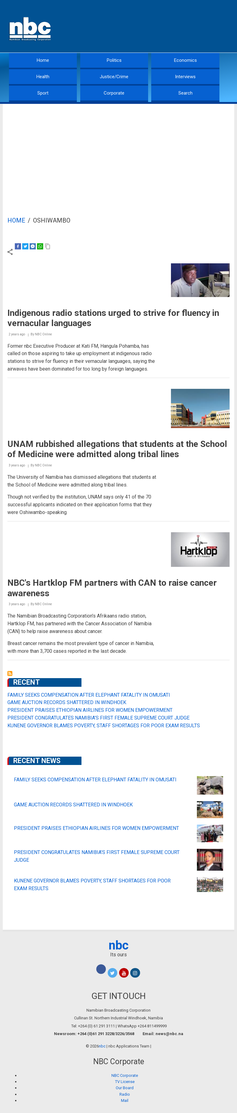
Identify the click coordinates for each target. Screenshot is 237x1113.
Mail (124, 1100)
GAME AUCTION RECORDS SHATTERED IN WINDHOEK (66, 702)
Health (42, 76)
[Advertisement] (118, 150)
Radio (124, 1094)
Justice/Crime (114, 76)
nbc (119, 945)
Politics (114, 60)
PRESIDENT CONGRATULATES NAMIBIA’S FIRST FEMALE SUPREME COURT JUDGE (98, 718)
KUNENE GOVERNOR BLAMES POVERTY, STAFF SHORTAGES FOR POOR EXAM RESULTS (103, 726)
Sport (42, 93)
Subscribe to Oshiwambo (9, 673)
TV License (125, 1081)
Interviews (185, 76)
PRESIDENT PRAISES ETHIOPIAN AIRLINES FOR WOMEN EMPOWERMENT (90, 710)
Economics (185, 60)
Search (185, 93)
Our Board (125, 1087)
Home (43, 60)
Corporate (114, 93)
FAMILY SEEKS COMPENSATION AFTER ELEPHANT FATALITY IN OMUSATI (88, 695)
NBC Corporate (124, 1075)
